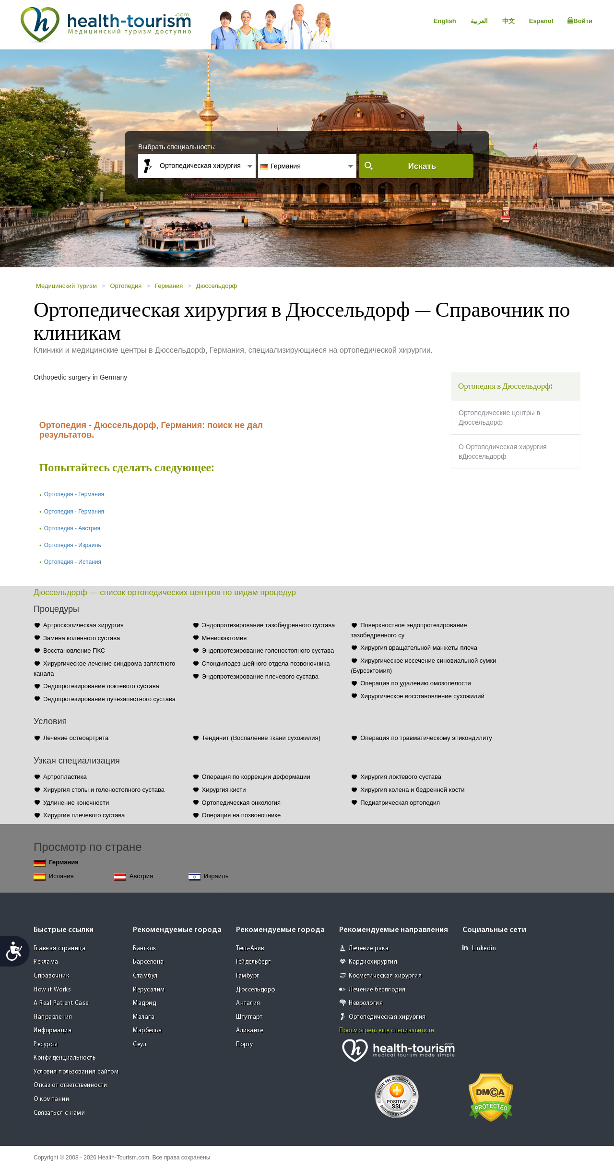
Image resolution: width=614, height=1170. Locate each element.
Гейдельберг (253, 962)
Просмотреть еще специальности (387, 1030)
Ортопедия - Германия (74, 494)
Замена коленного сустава (81, 638)
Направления (53, 1017)
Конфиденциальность (64, 1058)
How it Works (52, 990)
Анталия (248, 1003)
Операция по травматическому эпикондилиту (426, 737)
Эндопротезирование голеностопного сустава (268, 650)
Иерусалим (149, 990)
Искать (422, 166)
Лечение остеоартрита (75, 737)
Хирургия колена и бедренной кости (412, 789)
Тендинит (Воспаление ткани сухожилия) (261, 737)
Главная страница (59, 948)
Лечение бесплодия (377, 990)
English (445, 20)
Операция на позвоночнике (241, 815)
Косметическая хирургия (385, 976)
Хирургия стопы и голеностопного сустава (104, 789)
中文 (508, 20)
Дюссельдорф (216, 285)
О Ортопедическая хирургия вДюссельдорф (503, 451)
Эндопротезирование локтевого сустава (101, 686)
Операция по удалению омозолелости (415, 683)
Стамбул (145, 976)
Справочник (51, 976)
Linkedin (479, 948)
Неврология (366, 1003)
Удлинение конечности (76, 802)
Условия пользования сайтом (76, 1072)
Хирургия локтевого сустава (400, 776)
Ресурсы (46, 1044)
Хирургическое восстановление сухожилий (422, 696)
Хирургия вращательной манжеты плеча (418, 647)
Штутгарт (249, 1017)
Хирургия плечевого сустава (84, 815)
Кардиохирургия (373, 962)
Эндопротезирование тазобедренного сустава (268, 625)
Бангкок (144, 948)
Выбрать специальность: (177, 147)
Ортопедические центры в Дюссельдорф (499, 417)
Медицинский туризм (66, 285)
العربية (479, 20)
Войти (579, 20)
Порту (244, 1044)
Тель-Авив (250, 948)
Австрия (133, 876)
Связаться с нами (59, 1113)
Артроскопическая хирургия (83, 625)
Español (541, 20)
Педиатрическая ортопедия (400, 802)
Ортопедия (126, 285)
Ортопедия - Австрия (72, 528)
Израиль (208, 876)
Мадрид (144, 1003)
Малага (143, 1017)
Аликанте (249, 1030)
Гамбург (248, 976)
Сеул (139, 1044)
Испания (54, 876)
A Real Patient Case (61, 1003)
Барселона (148, 962)
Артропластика (65, 776)
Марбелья (147, 1030)
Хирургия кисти (224, 789)
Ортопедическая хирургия (387, 1017)
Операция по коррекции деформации (256, 776)
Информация (52, 1030)
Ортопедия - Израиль (72, 545)
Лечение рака (369, 948)
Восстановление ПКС (74, 650)
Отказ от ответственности (70, 1085)
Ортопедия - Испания (72, 562)
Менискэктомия (224, 638)
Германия (169, 285)
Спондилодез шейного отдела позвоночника (266, 663)
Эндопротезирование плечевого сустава (260, 676)
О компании (51, 1099)
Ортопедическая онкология (241, 802)
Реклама (46, 962)
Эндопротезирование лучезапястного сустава (109, 699)
